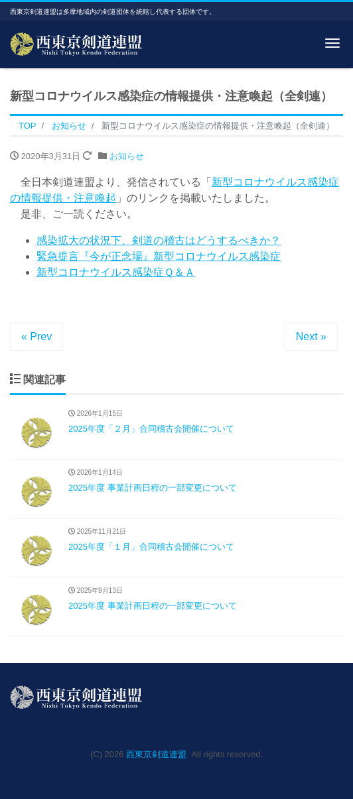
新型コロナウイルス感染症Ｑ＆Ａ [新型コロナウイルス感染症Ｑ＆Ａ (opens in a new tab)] (115, 272)
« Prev (36, 336)
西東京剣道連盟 (156, 754)
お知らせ (126, 156)
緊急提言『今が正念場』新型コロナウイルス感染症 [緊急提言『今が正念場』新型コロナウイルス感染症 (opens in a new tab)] (158, 256)
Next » (311, 336)
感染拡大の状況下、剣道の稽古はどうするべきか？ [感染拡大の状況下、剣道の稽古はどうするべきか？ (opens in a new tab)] (158, 240)
